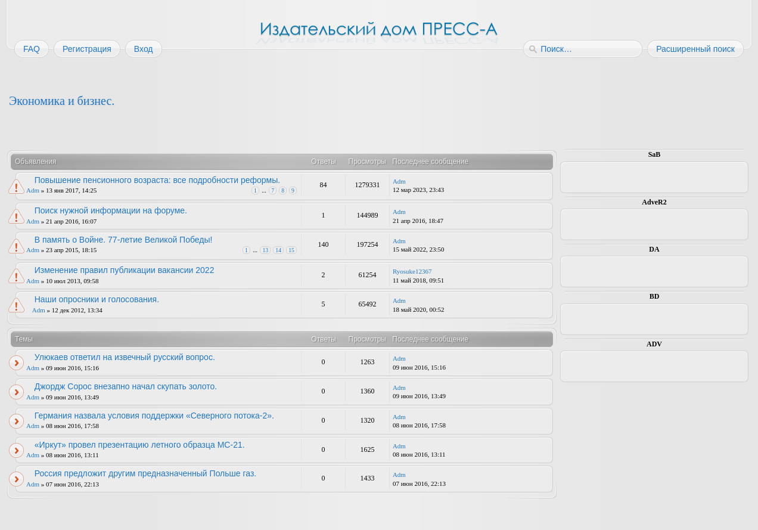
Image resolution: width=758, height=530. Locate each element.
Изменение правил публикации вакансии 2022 (125, 270)
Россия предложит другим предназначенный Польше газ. (145, 473)
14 (278, 250)
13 (265, 250)
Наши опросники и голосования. (97, 299)
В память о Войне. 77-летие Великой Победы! (124, 239)
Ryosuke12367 (412, 271)
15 (291, 250)
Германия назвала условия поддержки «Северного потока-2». (154, 415)
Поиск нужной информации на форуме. (111, 210)
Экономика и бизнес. (61, 100)
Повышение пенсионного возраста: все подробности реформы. (157, 180)
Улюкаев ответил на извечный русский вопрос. (125, 357)
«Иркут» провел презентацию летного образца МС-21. (140, 445)
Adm (32, 190)
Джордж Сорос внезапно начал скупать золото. (126, 386)
